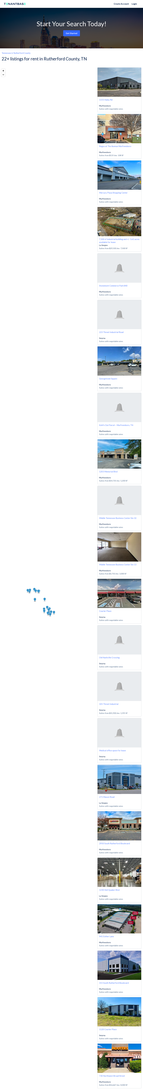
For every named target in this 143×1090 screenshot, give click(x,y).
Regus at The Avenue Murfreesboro (115, 146)
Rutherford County (22, 53)
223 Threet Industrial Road (111, 332)
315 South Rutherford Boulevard (114, 983)
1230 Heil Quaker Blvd (109, 890)
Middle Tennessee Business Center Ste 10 (117, 518)
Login (134, 4)
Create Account (121, 4)
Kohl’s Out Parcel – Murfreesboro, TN (116, 425)
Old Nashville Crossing (109, 657)
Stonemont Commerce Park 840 (113, 285)
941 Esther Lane (106, 936)
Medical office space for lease (112, 750)
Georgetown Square (108, 378)
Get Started (71, 33)
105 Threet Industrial (108, 704)
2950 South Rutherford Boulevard (114, 843)
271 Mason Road (107, 797)
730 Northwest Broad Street (112, 1076)
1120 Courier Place (108, 1029)
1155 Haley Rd (105, 100)
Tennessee (6, 53)
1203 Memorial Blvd (108, 471)
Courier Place (105, 611)
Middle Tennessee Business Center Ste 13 (117, 564)
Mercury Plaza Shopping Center (113, 192)
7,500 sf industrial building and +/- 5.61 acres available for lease (119, 240)
